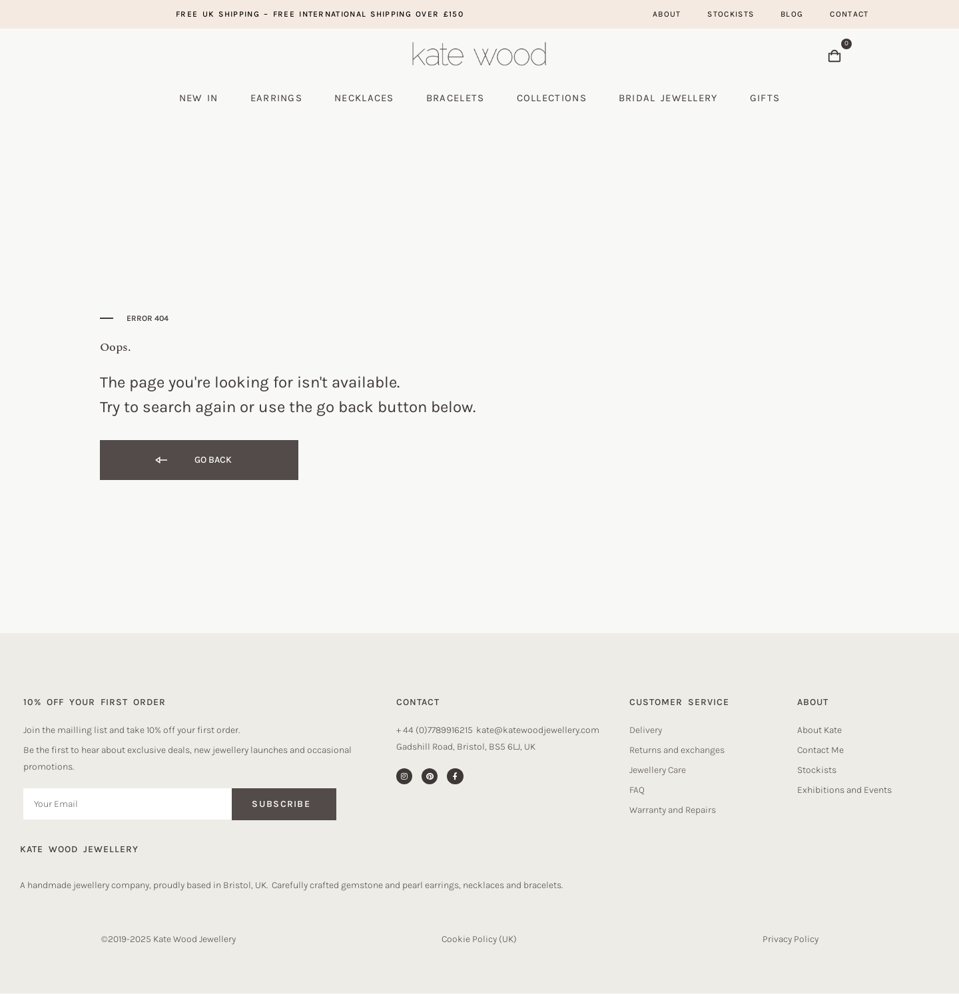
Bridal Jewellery (668, 98)
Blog (792, 14)
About (667, 14)
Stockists (730, 14)
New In (198, 98)
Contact (849, 14)
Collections (552, 98)
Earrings (276, 98)
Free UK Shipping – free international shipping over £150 (320, 14)
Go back (192, 460)
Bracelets (455, 98)
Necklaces (364, 98)
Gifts (765, 98)
